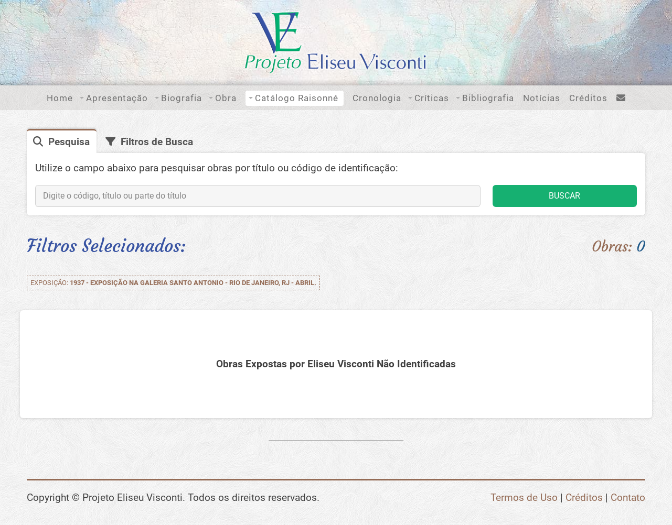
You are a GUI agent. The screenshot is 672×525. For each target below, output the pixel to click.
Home (60, 98)
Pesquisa (69, 142)
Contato (628, 497)
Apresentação (117, 98)
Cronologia (377, 98)
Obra (226, 98)
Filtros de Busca (157, 142)
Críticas (431, 98)
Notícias (541, 98)
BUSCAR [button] (564, 196)
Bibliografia (488, 98)
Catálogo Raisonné (296, 98)
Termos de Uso (524, 497)
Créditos (588, 98)
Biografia (181, 98)
